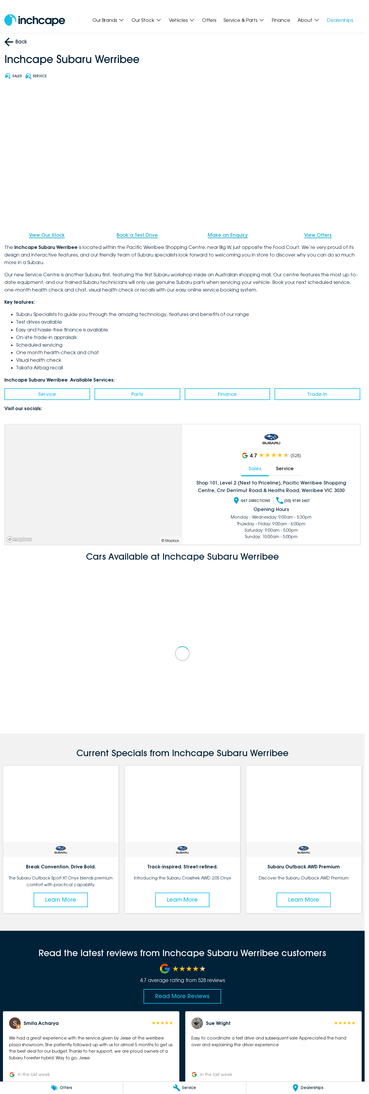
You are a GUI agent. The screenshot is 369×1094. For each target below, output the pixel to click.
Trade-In (317, 394)
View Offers (318, 235)
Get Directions (251, 500)
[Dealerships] (307, 1088)
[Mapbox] (20, 539)
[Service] (184, 1088)
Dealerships (340, 20)
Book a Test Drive (137, 235)
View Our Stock (47, 235)
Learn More (60, 899)
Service (47, 394)
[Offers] (61, 1088)
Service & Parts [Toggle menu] (244, 20)
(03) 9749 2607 (293, 500)
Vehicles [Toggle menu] (182, 20)
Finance (281, 20)
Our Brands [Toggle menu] (108, 20)
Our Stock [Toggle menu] (147, 20)
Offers (209, 20)
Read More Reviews (182, 996)
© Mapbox (170, 540)
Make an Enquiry (228, 235)
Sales (255, 468)
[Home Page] (34, 20)
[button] (91, 1047)
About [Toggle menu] (309, 20)
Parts (137, 394)
